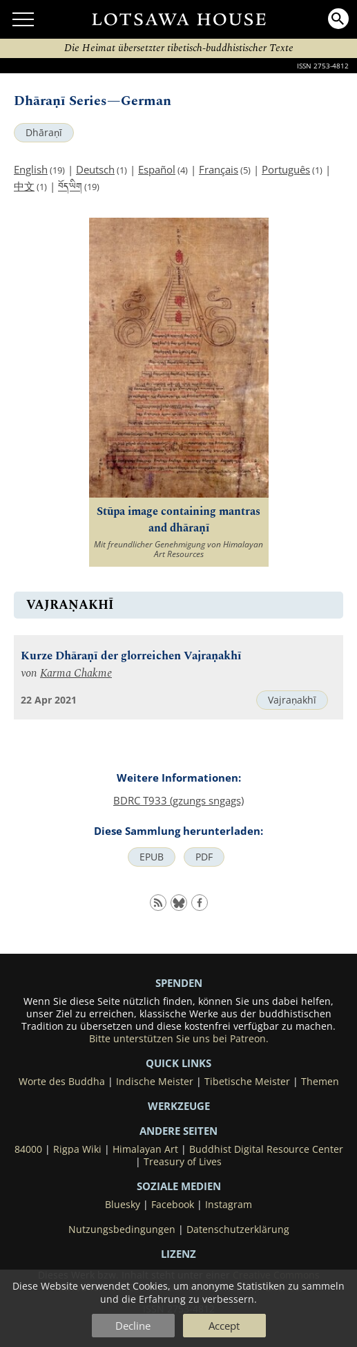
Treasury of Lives (183, 1162)
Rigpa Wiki (77, 1149)
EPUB (151, 857)
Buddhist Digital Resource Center (266, 1149)
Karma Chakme (76, 673)
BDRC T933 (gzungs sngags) (178, 800)
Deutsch (95, 169)
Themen (320, 1081)
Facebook (172, 1204)
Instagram (228, 1204)
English (31, 169)
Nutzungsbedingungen (121, 1229)
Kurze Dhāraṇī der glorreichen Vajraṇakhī (131, 656)
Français (218, 169)
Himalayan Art (145, 1149)
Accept (224, 1325)
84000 (28, 1149)
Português (286, 169)
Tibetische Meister (247, 1081)
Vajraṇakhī (292, 700)
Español (156, 169)
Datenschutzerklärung (237, 1229)
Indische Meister (154, 1081)
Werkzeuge (179, 1106)
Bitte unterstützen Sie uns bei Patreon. (179, 1039)
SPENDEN (178, 983)
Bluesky (122, 1204)
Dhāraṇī (44, 132)
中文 (24, 186)
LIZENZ (178, 1254)
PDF (204, 857)
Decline (133, 1325)
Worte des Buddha (62, 1081)
